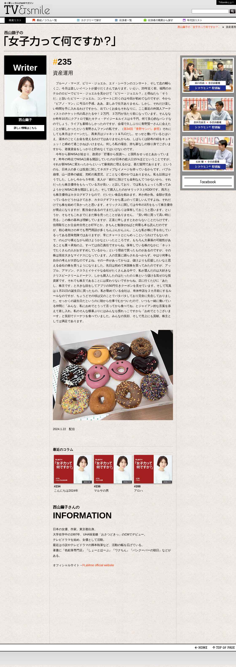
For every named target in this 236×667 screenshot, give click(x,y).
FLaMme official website (98, 565)
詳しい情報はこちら (25, 127)
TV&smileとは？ (226, 2)
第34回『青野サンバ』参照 (142, 128)
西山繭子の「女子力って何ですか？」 (199, 27)
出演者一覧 (125, 20)
